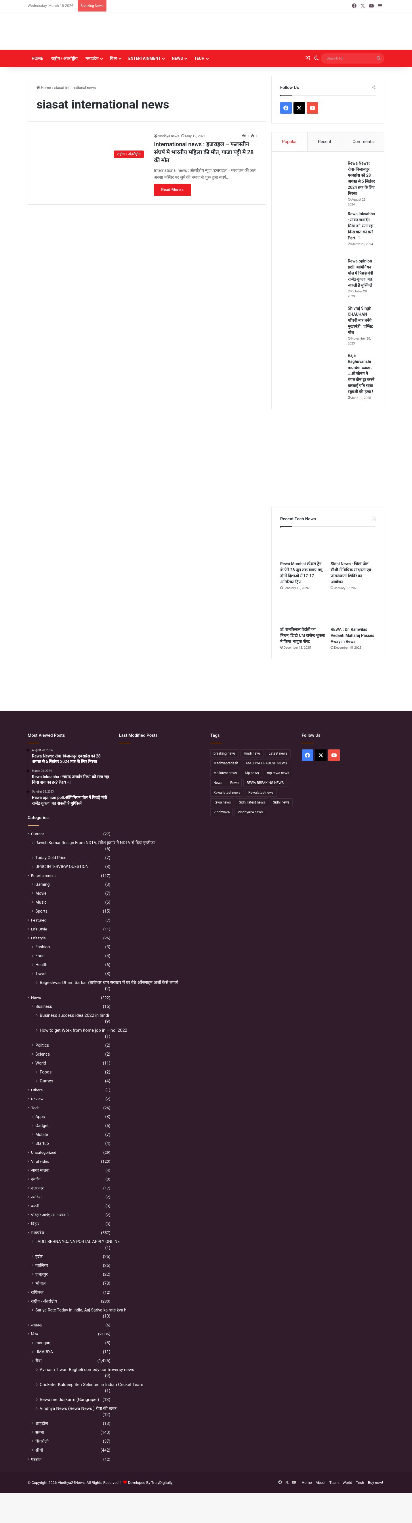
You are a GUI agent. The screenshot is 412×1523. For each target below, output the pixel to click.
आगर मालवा (40, 1170)
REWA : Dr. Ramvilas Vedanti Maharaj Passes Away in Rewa (352, 635)
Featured (38, 920)
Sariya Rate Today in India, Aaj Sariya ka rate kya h (80, 1310)
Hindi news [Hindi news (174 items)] (252, 753)
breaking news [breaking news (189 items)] (224, 753)
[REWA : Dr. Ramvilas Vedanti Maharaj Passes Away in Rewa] (353, 611)
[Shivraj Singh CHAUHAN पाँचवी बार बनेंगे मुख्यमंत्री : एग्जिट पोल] (312, 327)
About (321, 1482)
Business (43, 1006)
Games (46, 1081)
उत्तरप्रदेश (37, 1188)
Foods (46, 1072)
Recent (324, 141)
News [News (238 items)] (217, 783)
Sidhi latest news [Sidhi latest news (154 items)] (252, 802)
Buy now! (375, 1482)
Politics (42, 1045)
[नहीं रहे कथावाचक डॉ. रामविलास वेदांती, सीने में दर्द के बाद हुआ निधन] (188, 773)
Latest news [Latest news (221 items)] (278, 753)
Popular (289, 141)
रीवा (38, 1360)
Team (334, 1482)
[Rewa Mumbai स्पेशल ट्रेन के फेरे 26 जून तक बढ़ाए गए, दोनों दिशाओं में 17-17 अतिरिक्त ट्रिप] (302, 545)
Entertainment (144, 58)
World (40, 1063)
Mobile (41, 1134)
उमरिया (36, 1197)
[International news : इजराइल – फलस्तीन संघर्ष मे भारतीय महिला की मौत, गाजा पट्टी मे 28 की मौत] (92, 147)
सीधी (39, 1450)
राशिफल (37, 1292)
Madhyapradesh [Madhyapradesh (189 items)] (225, 763)
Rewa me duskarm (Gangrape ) (69, 1399)
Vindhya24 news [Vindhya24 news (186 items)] (250, 812)
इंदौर (39, 1256)
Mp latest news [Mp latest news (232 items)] (225, 773)
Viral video (40, 1161)
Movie (41, 893)
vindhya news (168, 136)
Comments (363, 141)
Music (41, 902)
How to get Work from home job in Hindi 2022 (83, 1030)
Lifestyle (38, 938)
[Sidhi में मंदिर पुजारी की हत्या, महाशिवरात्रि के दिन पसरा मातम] (132, 756)
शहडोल (36, 1459)
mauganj (43, 1343)
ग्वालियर (41, 1265)
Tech (199, 58)
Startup (42, 1143)
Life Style (39, 929)
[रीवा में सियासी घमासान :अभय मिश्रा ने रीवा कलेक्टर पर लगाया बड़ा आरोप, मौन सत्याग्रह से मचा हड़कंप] (160, 790)
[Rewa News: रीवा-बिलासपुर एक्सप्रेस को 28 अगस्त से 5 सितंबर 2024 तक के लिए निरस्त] (312, 181)
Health (41, 964)
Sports (41, 911)
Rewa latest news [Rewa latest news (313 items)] (226, 793)
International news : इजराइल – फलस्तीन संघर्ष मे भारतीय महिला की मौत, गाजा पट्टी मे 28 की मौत (203, 152)
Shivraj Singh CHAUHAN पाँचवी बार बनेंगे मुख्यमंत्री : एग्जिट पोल (360, 320)
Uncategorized (43, 1152)
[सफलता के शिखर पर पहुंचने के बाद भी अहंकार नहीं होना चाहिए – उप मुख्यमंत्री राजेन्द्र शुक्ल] (132, 790)
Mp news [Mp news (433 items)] (252, 773)
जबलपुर (41, 1274)
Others (37, 1090)
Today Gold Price (50, 857)
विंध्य (113, 58)
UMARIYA (44, 1351)
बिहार (35, 1223)
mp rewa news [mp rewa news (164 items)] (278, 773)
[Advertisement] (266, 31)
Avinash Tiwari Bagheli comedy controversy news (87, 1369)
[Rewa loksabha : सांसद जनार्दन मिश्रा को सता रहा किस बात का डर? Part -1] (312, 232)
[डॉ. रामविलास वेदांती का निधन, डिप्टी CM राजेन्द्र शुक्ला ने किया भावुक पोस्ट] (302, 611)
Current (37, 833)
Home (37, 58)
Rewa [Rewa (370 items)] (234, 783)
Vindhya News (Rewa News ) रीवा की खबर (78, 1408)
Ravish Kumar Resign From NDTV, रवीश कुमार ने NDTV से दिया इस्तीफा (95, 842)
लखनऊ (36, 1325)
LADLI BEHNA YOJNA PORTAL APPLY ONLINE (77, 1241)
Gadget (42, 1125)
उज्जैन (36, 1179)
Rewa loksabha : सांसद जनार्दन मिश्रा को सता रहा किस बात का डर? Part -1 (361, 226)
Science (42, 1054)
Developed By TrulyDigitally (147, 1482)
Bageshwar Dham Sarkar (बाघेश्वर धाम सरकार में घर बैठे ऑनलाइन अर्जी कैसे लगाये (109, 982)
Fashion (42, 947)
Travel (40, 973)
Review (37, 1098)
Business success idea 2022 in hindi (74, 1015)
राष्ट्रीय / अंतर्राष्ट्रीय (64, 58)
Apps (40, 1116)
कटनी (35, 1206)
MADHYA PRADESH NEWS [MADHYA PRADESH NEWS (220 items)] (266, 763)
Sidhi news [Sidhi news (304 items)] (281, 802)
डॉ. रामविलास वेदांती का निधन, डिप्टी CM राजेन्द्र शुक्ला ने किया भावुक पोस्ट (302, 635)
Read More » (172, 189)
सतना (39, 1432)
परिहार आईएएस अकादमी (50, 1214)
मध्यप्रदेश (92, 58)
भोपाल (40, 1283)
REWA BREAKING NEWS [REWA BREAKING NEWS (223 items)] (265, 783)
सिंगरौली (42, 1441)
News (177, 58)
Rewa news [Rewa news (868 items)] (222, 802)
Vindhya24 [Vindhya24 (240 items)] (221, 812)
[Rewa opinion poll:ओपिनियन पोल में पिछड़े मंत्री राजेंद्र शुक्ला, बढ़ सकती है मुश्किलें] (312, 279)
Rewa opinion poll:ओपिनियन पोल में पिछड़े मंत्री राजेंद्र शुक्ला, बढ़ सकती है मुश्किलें (360, 273)
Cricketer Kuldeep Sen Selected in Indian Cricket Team (91, 1384)
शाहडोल (41, 1423)
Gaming (42, 884)
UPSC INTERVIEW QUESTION (62, 866)
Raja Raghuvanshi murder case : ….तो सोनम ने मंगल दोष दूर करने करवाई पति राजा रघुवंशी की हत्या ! (361, 373)
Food (40, 955)
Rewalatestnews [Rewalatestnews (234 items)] (260, 793)
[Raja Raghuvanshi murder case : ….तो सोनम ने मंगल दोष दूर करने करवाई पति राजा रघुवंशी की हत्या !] (312, 374)
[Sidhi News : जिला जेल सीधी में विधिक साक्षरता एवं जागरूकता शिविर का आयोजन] (353, 545)
